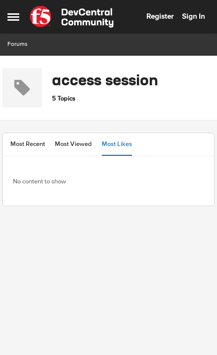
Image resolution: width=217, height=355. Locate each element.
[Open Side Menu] (13, 16)
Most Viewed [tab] (73, 144)
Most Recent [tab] (27, 144)
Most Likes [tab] (117, 144)
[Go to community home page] (72, 17)
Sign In (193, 16)
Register (160, 16)
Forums (17, 44)
